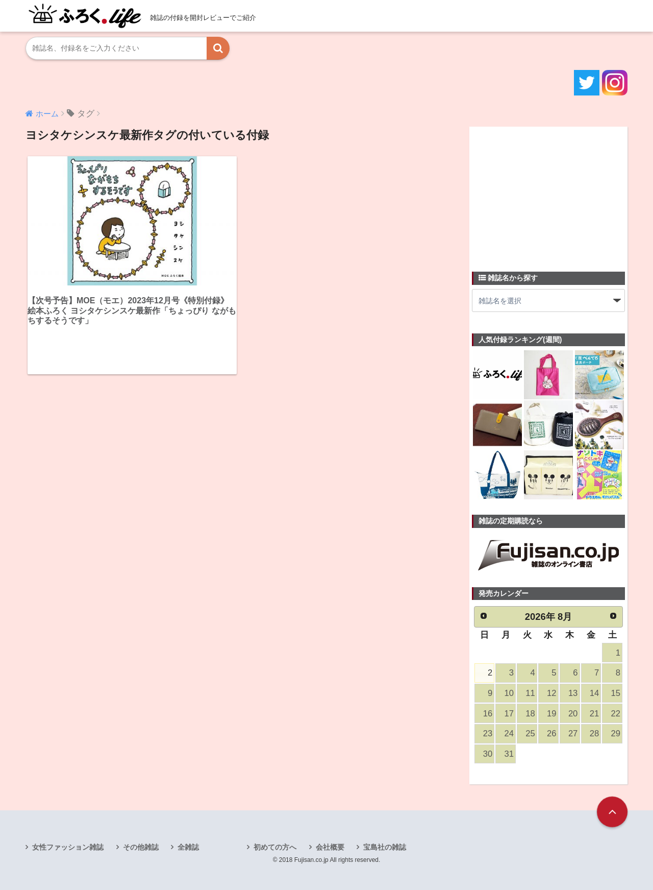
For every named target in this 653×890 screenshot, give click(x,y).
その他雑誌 (141, 847)
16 (487, 713)
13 (572, 693)
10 (509, 693)
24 (509, 733)
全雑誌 (188, 847)
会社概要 (330, 847)
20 (572, 713)
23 (487, 733)
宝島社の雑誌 (384, 847)
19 (551, 713)
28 (594, 733)
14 (594, 693)
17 (509, 713)
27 (572, 733)
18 (530, 713)
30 (487, 754)
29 (615, 733)
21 (594, 713)
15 (615, 693)
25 (530, 733)
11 (530, 693)
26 (551, 733)
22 (615, 713)
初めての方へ (275, 847)
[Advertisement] (548, 193)
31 (509, 754)
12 (551, 693)
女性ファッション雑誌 (68, 847)
